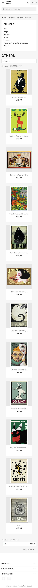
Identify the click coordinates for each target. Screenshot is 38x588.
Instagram (9, 578)
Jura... (19, 525)
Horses (6, 34)
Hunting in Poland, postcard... (19, 136)
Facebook (3, 578)
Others (6, 46)
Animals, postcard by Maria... (19, 214)
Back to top (28, 549)
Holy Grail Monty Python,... (19, 447)
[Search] (19, 9)
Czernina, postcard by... (19, 370)
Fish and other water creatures (16, 43)
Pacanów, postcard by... (19, 409)
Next (33, 544)
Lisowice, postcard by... (19, 331)
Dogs (6, 32)
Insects (6, 40)
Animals (9, 24)
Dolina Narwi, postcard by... (19, 253)
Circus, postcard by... (19, 97)
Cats (5, 29)
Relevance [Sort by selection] (19, 61)
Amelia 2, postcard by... (19, 292)
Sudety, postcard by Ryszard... (19, 486)
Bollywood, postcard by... (19, 175)
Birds (6, 37)
